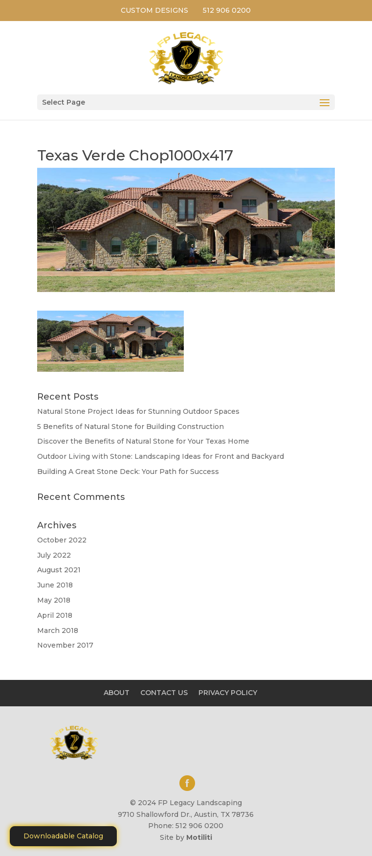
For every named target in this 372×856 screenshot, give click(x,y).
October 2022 (62, 540)
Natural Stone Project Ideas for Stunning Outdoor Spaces (138, 411)
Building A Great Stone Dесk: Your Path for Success (128, 471)
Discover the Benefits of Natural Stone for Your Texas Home (143, 441)
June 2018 (55, 585)
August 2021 (59, 569)
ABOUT (117, 692)
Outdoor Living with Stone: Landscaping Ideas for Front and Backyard (160, 456)
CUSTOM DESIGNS (154, 10)
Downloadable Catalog (63, 836)
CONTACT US (164, 692)
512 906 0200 (227, 10)
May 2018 (53, 600)
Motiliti (199, 837)
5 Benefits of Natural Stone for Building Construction (130, 426)
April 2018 (54, 615)
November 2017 (65, 645)
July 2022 (54, 555)
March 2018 (57, 630)
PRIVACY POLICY (227, 692)
